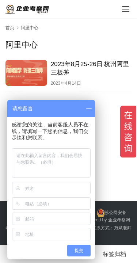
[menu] (125, 9)
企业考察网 (119, 219)
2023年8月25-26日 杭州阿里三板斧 (90, 68)
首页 (9, 27)
